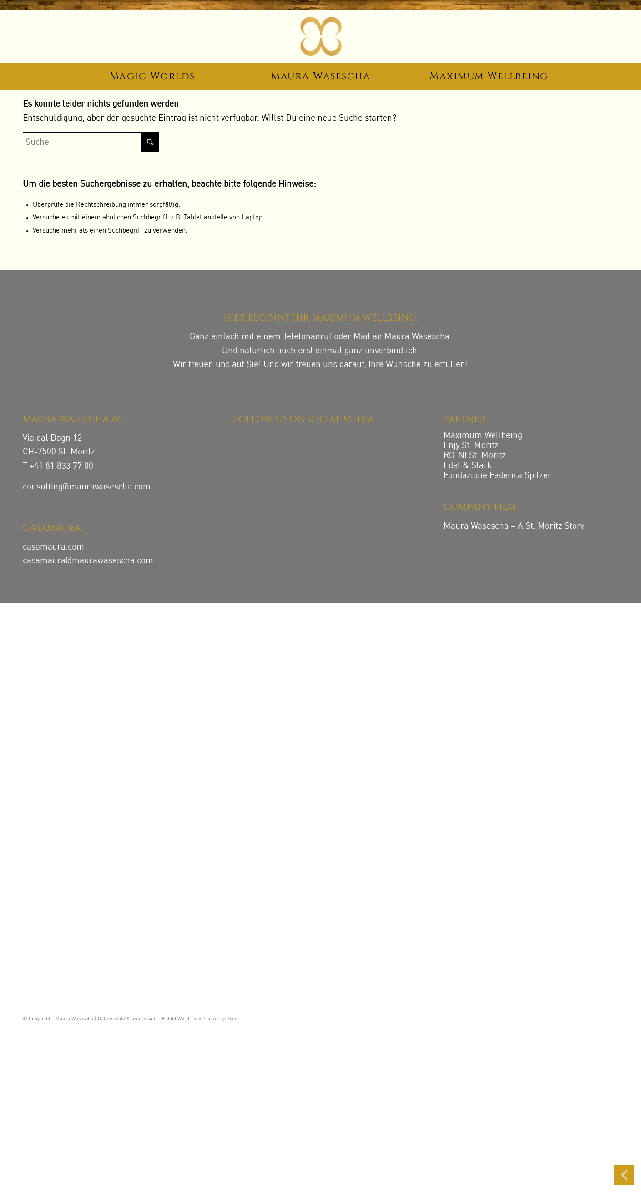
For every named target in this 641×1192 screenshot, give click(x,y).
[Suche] (91, 142)
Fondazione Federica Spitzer (497, 475)
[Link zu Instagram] (617, 1019)
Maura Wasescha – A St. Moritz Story (514, 526)
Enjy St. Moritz (471, 445)
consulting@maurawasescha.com (87, 487)
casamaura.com (53, 547)
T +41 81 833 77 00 (58, 466)
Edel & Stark (468, 465)
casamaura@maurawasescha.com (88, 560)
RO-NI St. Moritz (475, 455)
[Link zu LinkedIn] (617, 1046)
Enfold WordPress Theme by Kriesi (201, 1019)
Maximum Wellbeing (483, 435)
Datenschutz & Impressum (127, 1019)
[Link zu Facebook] (617, 1032)
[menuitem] (152, 78)
